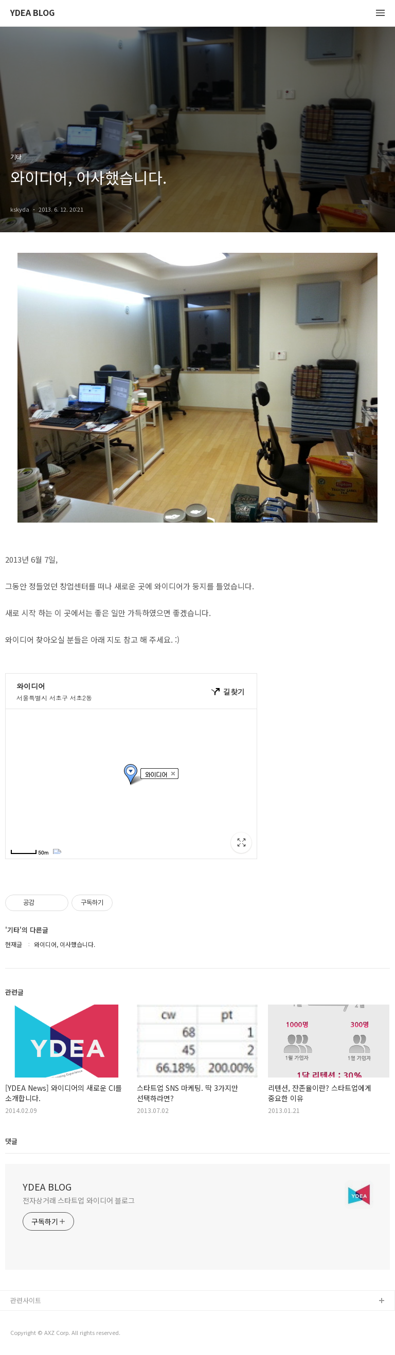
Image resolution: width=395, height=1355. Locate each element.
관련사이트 (25, 1300)
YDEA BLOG (32, 13)
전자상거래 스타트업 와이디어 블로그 (79, 1200)
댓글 (11, 1141)
